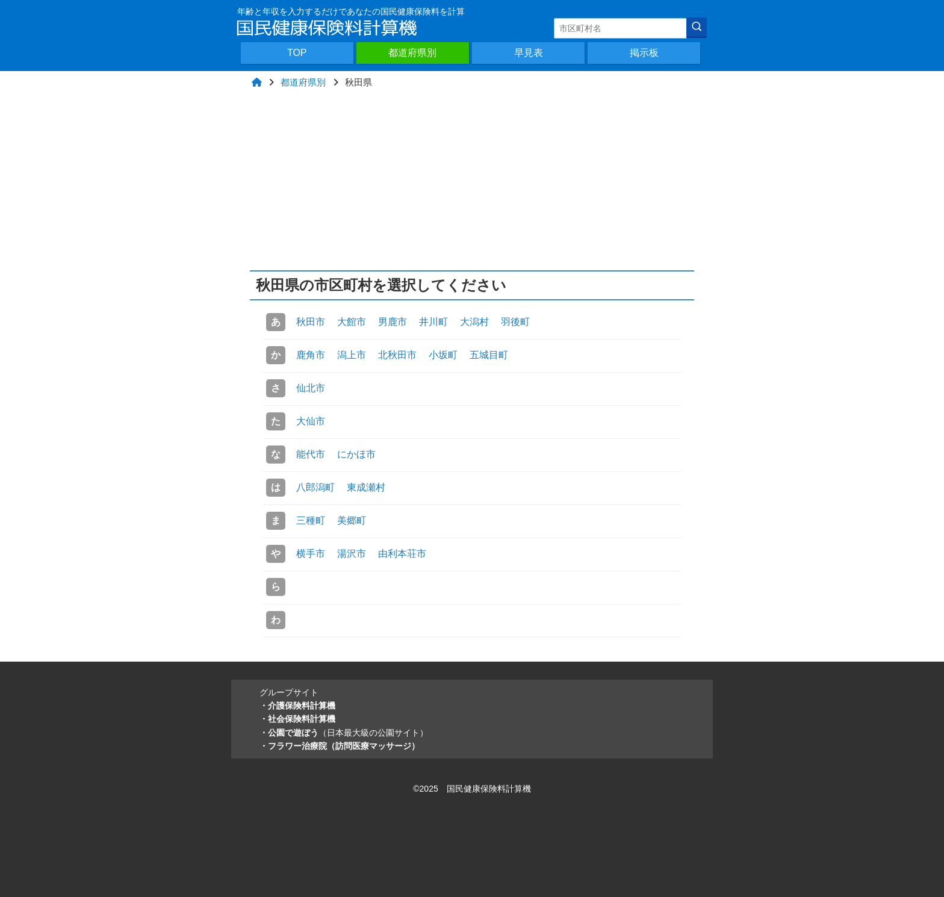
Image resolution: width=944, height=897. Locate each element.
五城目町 (489, 355)
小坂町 (443, 355)
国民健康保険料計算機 (489, 788)
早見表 (528, 53)
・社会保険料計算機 (297, 719)
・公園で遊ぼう (343, 732)
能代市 (310, 454)
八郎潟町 (315, 487)
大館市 (351, 322)
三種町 (310, 520)
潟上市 (351, 355)
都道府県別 (412, 53)
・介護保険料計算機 (297, 705)
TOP (297, 53)
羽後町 (515, 322)
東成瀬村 (366, 487)
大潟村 (474, 322)
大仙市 (310, 421)
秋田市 (310, 322)
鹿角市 (310, 355)
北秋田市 (397, 355)
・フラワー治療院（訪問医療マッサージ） (339, 746)
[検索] (696, 27)
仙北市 (310, 388)
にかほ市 (356, 454)
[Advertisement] (472, 180)
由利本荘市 (402, 553)
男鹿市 (392, 322)
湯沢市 (351, 553)
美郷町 (351, 520)
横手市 (310, 553)
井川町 (433, 322)
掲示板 (644, 53)
